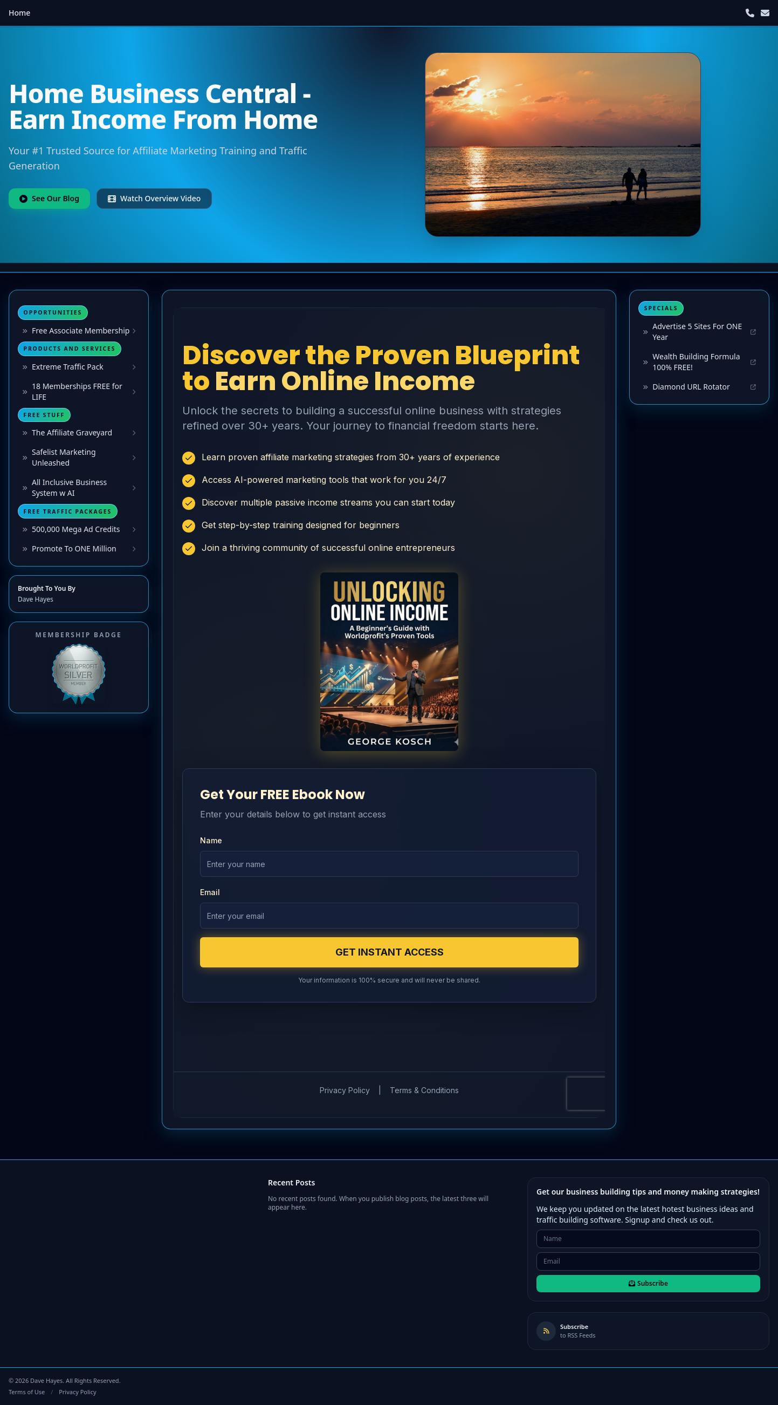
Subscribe (648, 1283)
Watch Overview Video (154, 198)
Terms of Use (27, 1392)
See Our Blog (49, 198)
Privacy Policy (77, 1392)
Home (19, 13)
